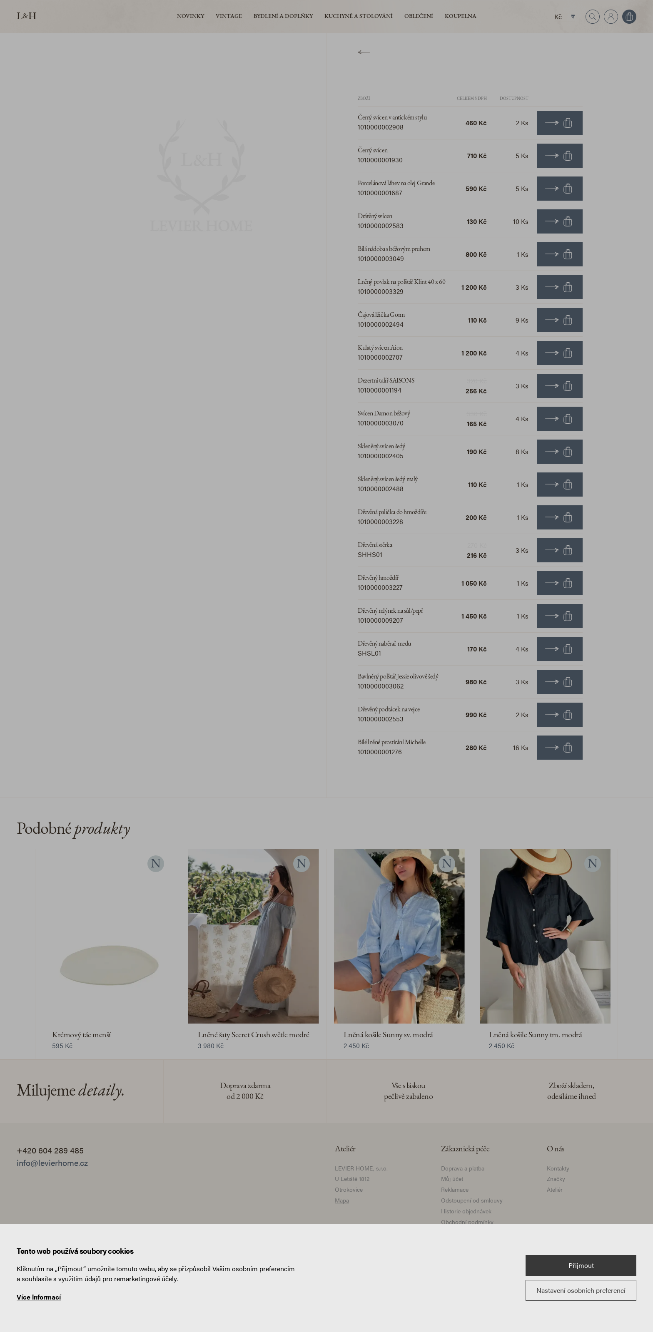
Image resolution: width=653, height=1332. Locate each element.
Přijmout (581, 1265)
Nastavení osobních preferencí (581, 1290)
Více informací (39, 1297)
